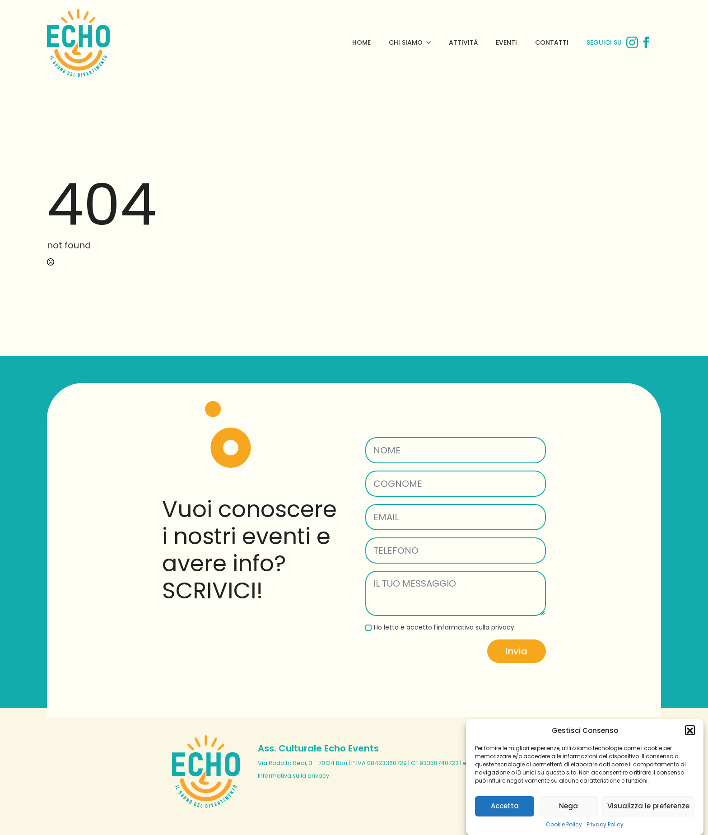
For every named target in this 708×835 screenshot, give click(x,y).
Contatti (551, 42)
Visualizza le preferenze (648, 814)
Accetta (505, 814)
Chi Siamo (406, 42)
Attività (463, 42)
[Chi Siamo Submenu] (431, 42)
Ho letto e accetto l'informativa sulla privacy (444, 627)
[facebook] (646, 42)
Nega (568, 814)
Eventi (506, 42)
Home (361, 42)
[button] (689, 738)
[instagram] (632, 42)
